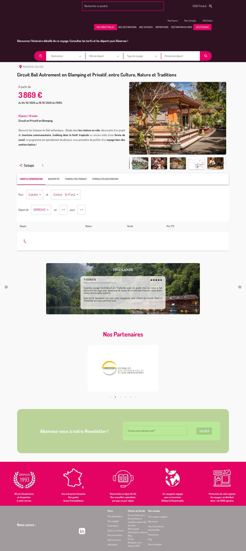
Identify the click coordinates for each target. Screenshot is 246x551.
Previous (132, 116)
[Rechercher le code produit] (210, 6)
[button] (105, 27)
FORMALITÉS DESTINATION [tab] (105, 178)
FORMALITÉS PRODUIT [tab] (76, 178)
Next (222, 116)
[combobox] (122, 6)
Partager (26, 165)
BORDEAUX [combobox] (39, 209)
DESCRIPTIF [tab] (54, 178)
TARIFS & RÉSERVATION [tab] (31, 178)
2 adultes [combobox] (33, 194)
